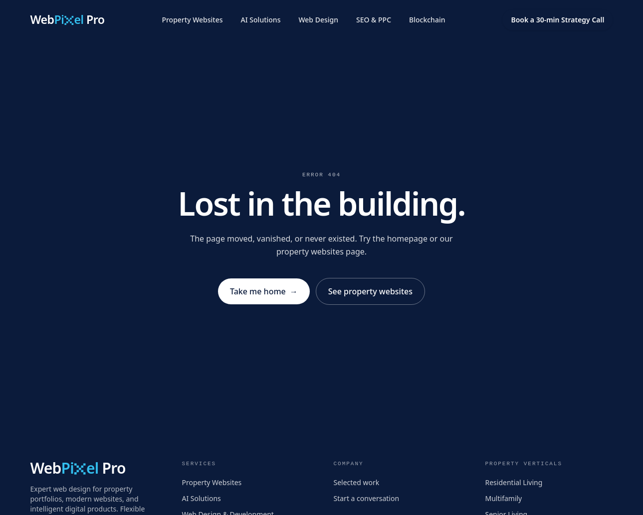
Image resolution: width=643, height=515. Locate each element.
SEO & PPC (373, 19)
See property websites (370, 291)
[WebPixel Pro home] (67, 20)
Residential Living (514, 482)
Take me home (264, 291)
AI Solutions (261, 19)
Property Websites (192, 19)
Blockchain (427, 19)
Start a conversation (367, 498)
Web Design (318, 19)
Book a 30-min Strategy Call (557, 19)
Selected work (357, 482)
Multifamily (503, 498)
